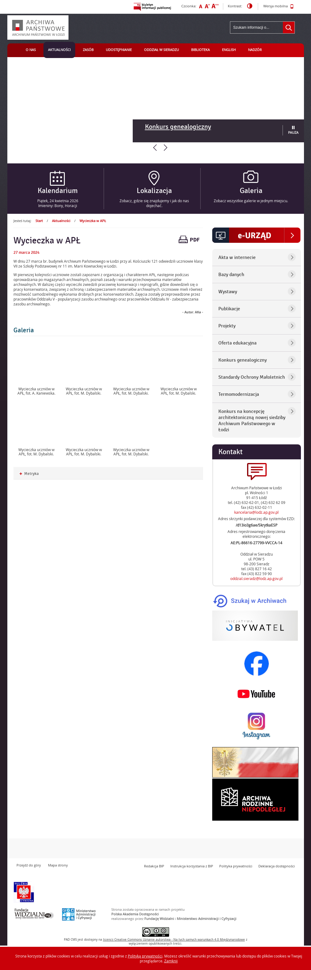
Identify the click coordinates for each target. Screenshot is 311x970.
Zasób (88, 49)
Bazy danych (231, 275)
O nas (31, 49)
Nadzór (255, 49)
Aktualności (59, 49)
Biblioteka (200, 49)
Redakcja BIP (154, 866)
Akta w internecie (237, 257)
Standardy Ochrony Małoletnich (251, 377)
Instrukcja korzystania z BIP (191, 866)
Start (39, 220)
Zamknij (171, 960)
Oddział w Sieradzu (161, 49)
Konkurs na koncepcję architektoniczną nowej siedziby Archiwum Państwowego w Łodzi (251, 420)
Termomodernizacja (238, 394)
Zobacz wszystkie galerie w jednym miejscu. (251, 200)
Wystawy (227, 292)
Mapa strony (58, 865)
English (229, 49)
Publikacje (229, 309)
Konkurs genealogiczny (178, 127)
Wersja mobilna (278, 6)
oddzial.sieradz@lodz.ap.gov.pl (256, 578)
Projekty (226, 326)
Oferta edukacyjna (237, 343)
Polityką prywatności (145, 956)
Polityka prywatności (235, 866)
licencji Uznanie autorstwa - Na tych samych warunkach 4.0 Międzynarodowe (174, 940)
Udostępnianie (119, 49)
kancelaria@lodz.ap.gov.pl (256, 512)
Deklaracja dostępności (276, 866)
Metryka (29, 474)
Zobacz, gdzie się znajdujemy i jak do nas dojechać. (154, 203)
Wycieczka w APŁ (93, 220)
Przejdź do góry (29, 865)
